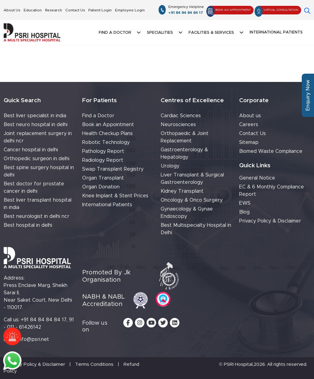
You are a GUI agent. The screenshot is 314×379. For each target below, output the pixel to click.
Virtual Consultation (276, 10)
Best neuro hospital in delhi (35, 124)
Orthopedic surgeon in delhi (36, 158)
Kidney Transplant (182, 191)
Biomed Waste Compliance (270, 151)
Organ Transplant (103, 178)
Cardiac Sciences (181, 115)
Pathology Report (103, 151)
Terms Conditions (94, 364)
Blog (244, 212)
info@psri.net (33, 339)
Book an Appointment (108, 124)
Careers (248, 124)
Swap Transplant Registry (113, 169)
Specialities (160, 33)
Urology (170, 166)
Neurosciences (178, 124)
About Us (12, 10)
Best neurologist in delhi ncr (36, 216)
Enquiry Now (307, 95)
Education (33, 10)
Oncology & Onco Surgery (192, 200)
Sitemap (248, 142)
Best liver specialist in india (35, 115)
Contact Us (75, 10)
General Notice (257, 178)
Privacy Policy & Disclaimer (270, 221)
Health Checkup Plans (107, 133)
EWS (245, 203)
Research (53, 10)
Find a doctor (115, 33)
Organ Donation (101, 186)
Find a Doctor (98, 115)
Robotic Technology (106, 142)
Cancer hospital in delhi (31, 149)
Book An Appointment (229, 10)
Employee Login (130, 10)
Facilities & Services (211, 33)
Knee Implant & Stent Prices (115, 195)
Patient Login (100, 10)
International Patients (276, 32)
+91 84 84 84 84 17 (186, 9)
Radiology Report (102, 160)
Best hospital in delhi (28, 225)
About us (250, 115)
